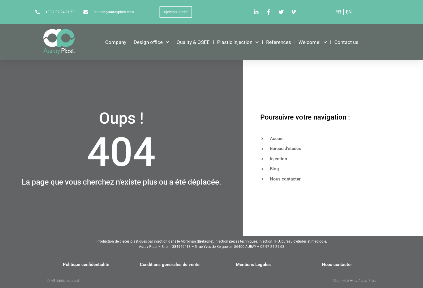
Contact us (346, 42)
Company (115, 42)
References (278, 42)
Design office (151, 42)
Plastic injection (238, 42)
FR (338, 12)
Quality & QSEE (193, 42)
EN (349, 12)
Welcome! (312, 42)
